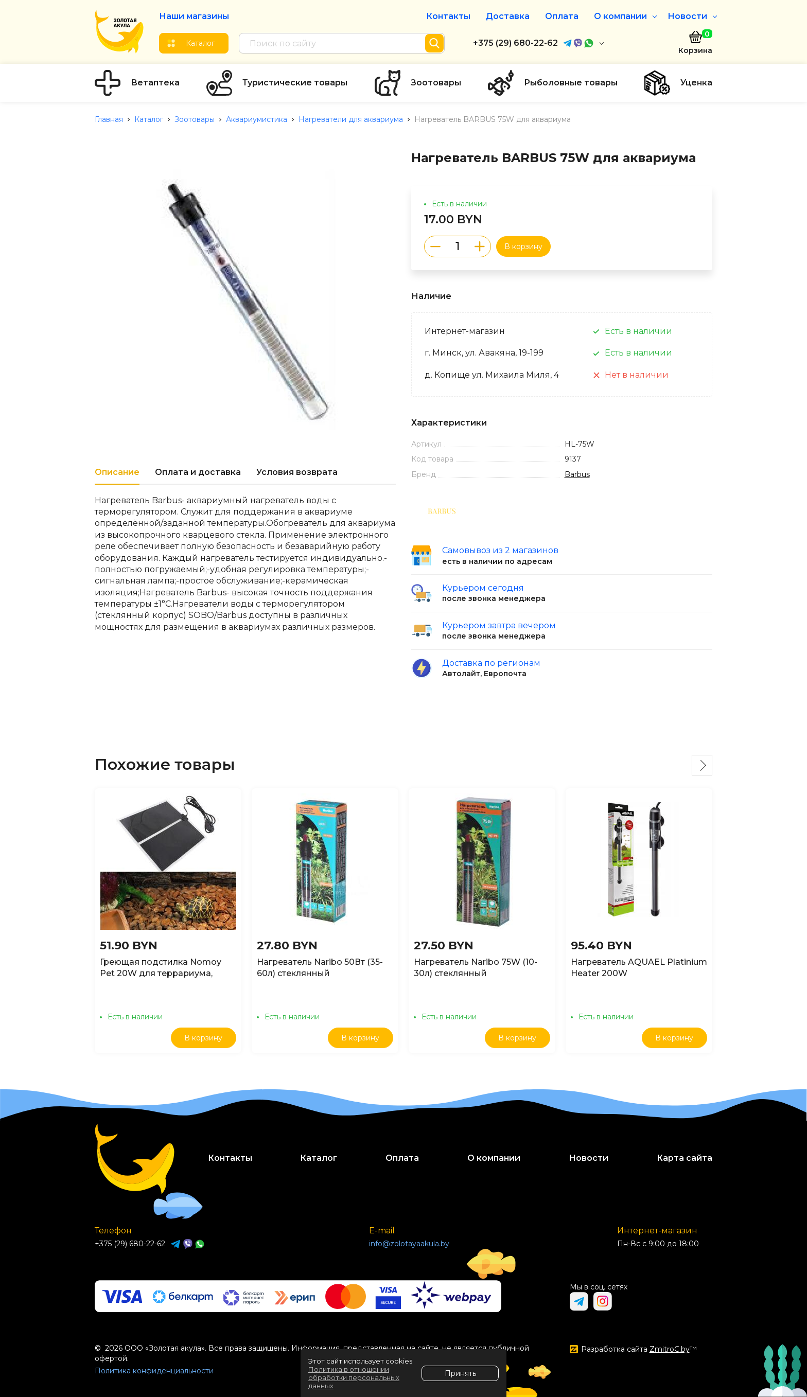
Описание (117, 472)
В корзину (523, 246)
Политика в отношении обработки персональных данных (353, 1377)
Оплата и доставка (198, 472)
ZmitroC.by (670, 1349)
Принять (460, 1373)
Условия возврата (297, 472)
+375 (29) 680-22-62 (515, 43)
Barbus (577, 474)
